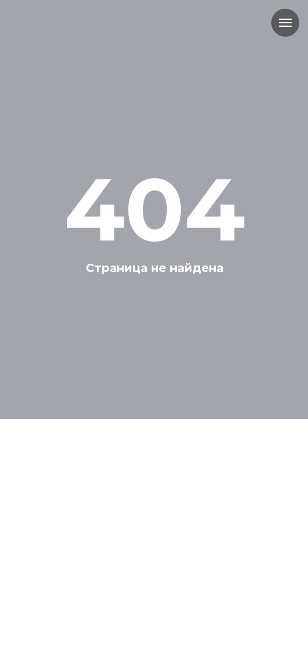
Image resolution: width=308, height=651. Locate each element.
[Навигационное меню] (285, 23)
